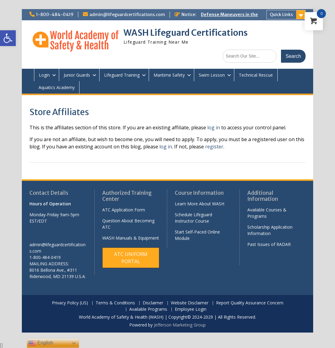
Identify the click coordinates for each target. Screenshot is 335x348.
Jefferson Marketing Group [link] (180, 325)
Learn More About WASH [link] (199, 204)
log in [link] (213, 127)
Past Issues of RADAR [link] (269, 244)
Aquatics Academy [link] (57, 87)
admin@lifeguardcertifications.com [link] (127, 14)
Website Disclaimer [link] (189, 303)
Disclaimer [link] (153, 303)
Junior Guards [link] (77, 75)
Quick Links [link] (281, 14)
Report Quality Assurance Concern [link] (249, 303)
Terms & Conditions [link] (115, 303)
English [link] (41, 343)
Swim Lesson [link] (212, 75)
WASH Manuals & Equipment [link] (130, 238)
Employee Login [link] (190, 309)
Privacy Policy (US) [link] (70, 303)
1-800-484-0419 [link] (54, 14)
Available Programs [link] (148, 309)
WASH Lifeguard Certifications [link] (186, 32)
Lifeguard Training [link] (122, 75)
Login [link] (44, 75)
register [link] (214, 146)
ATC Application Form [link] (123, 210)
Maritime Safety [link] (169, 75)
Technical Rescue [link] (256, 75)
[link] (8, 38)
